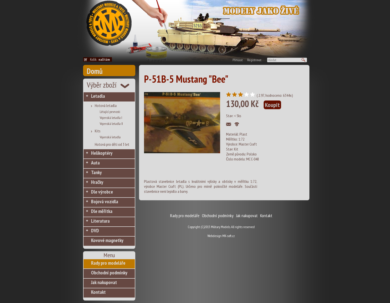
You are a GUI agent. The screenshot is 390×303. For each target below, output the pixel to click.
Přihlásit (238, 60)
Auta (95, 162)
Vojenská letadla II (111, 123)
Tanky (96, 172)
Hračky (97, 182)
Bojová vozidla (104, 201)
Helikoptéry (101, 153)
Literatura (100, 221)
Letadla (98, 96)
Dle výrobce (102, 192)
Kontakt (98, 292)
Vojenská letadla (110, 137)
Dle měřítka (101, 211)
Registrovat (254, 60)
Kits (97, 130)
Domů (94, 71)
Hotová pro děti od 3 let (112, 144)
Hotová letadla (106, 105)
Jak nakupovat (104, 282)
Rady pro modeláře (108, 263)
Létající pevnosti (110, 111)
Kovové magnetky (107, 240)
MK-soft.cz (228, 236)
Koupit (272, 105)
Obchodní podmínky (109, 272)
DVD (95, 230)
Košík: (101, 59)
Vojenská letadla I (111, 117)
